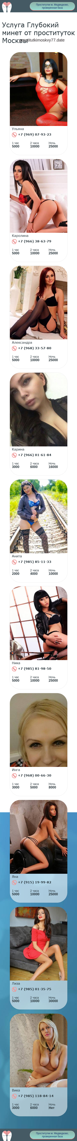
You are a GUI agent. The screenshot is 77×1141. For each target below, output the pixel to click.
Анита (17, 556)
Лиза (16, 983)
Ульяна (18, 128)
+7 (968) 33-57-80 (31, 348)
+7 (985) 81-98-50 (31, 668)
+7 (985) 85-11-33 (31, 562)
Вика (16, 1090)
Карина (18, 449)
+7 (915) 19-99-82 (31, 882)
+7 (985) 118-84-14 (33, 1096)
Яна (15, 876)
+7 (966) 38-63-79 (31, 241)
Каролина (20, 235)
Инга (16, 769)
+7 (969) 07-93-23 (31, 134)
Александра (22, 342)
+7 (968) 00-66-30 (31, 775)
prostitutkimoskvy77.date (42, 40)
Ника (16, 663)
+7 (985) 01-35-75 (31, 989)
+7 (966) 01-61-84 (31, 455)
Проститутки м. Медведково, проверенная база (52, 6)
